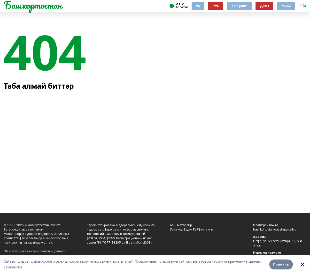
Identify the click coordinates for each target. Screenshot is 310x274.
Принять (281, 264)
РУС (216, 5)
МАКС (286, 5)
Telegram (240, 5)
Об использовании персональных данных (34, 251)
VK (198, 5)
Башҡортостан (33, 5)
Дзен (264, 5)
